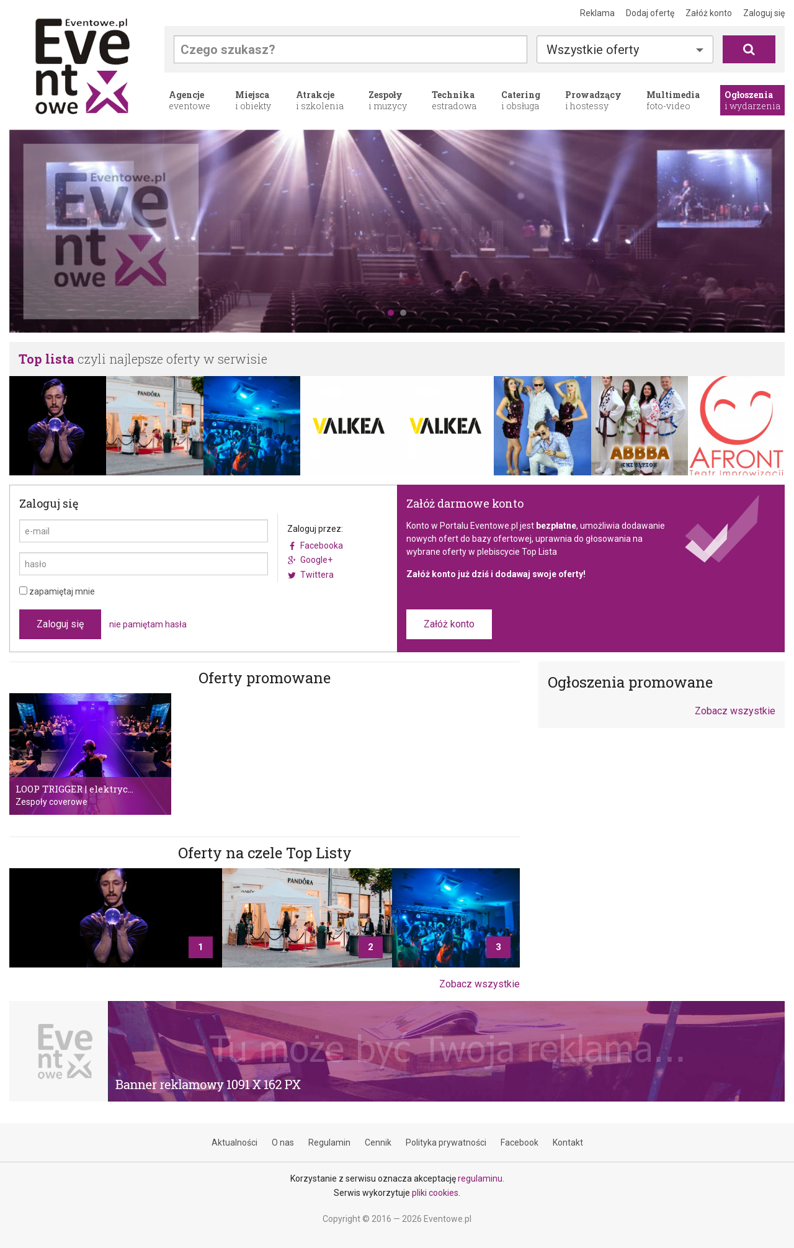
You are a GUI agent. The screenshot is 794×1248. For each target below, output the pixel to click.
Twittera (317, 575)
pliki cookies (435, 1193)
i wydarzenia (752, 100)
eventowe (189, 100)
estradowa (454, 100)
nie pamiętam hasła (148, 624)
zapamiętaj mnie (57, 591)
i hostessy (593, 100)
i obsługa (520, 100)
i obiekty (253, 100)
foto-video (673, 100)
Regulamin (329, 1142)
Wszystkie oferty (592, 49)
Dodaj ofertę (650, 13)
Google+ (316, 560)
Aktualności (234, 1142)
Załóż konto (708, 13)
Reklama (597, 13)
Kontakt (568, 1142)
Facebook (519, 1142)
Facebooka (321, 545)
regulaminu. (481, 1178)
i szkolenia (320, 100)
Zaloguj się (764, 13)
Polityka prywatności (446, 1142)
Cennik (378, 1142)
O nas (283, 1142)
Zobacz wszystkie (479, 984)
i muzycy (387, 100)
